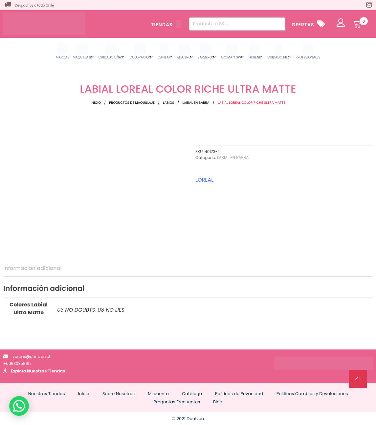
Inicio (96, 102)
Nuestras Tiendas (46, 371)
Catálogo (192, 394)
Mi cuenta (158, 394)
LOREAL (204, 180)
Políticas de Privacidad (239, 394)
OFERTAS (303, 24)
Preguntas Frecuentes (177, 402)
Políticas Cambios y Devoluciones (312, 394)
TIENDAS (166, 24)
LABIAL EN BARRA (195, 102)
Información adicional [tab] (32, 268)
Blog (217, 402)
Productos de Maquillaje (132, 102)
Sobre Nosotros (118, 394)
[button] (19, 406)
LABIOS (168, 102)
